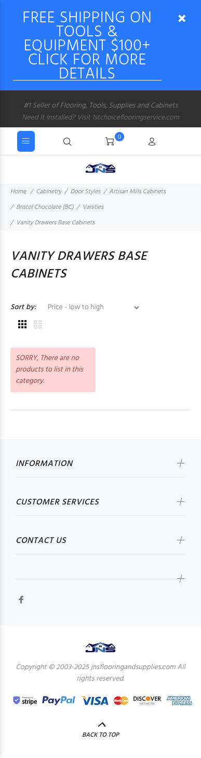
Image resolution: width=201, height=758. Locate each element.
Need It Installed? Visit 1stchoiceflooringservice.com (100, 118)
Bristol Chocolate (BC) (45, 207)
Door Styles (85, 192)
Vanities (93, 207)
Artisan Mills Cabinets (137, 192)
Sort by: (23, 307)
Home (18, 192)
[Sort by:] (89, 308)
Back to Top (100, 735)
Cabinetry (48, 192)
